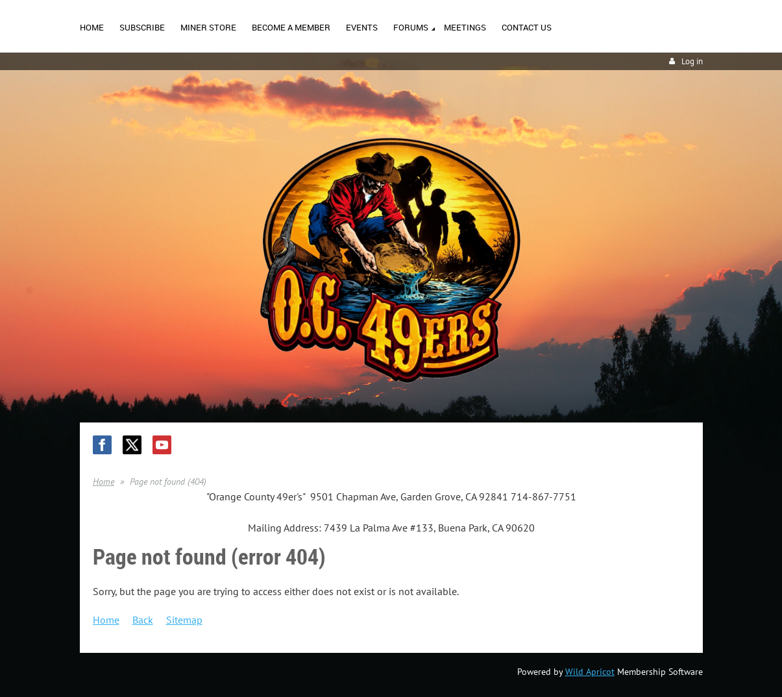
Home (103, 481)
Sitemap (184, 619)
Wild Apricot (590, 672)
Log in (692, 61)
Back (142, 619)
